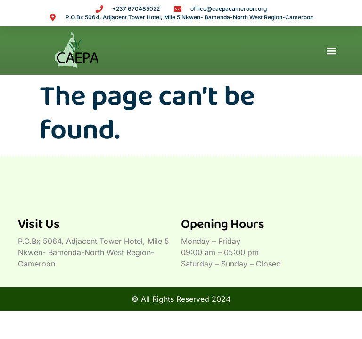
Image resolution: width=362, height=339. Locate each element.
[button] (331, 50)
